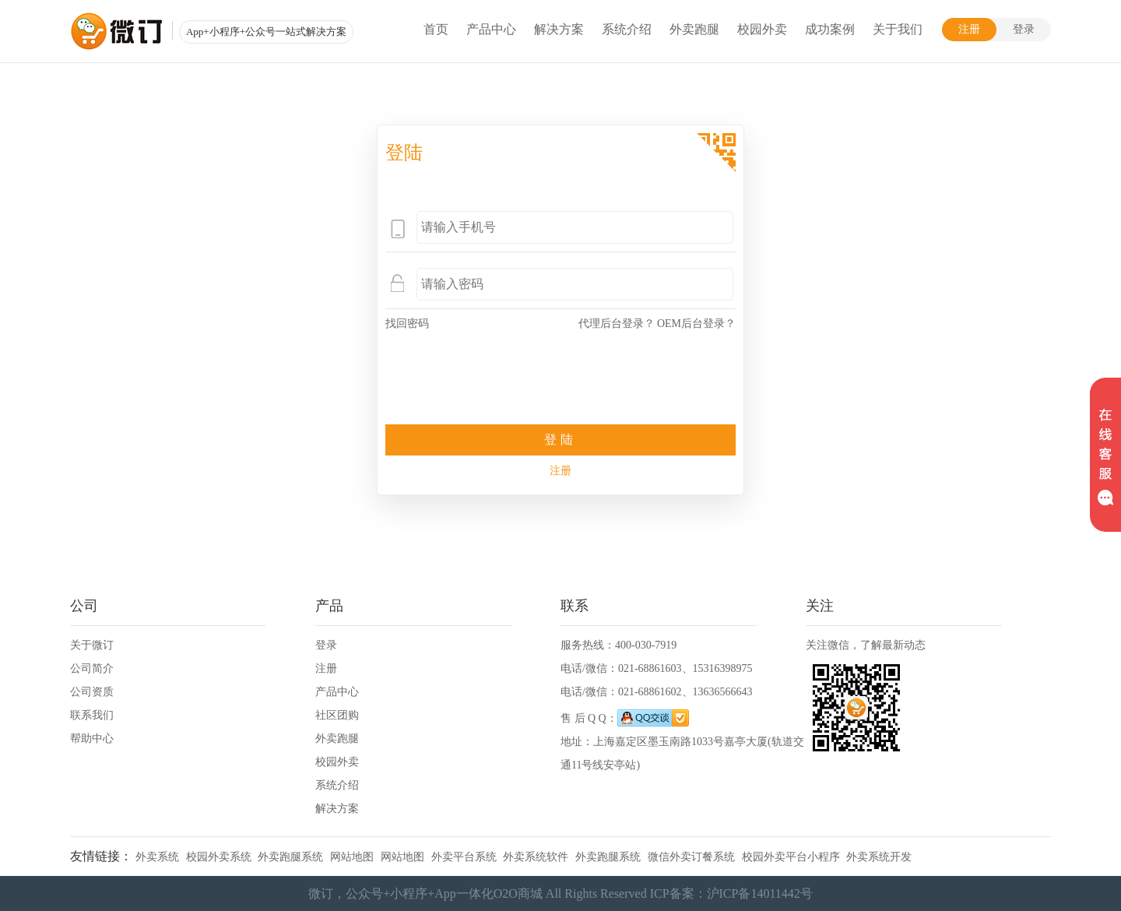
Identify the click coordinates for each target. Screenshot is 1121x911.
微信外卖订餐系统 (691, 857)
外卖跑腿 (694, 29)
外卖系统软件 (535, 857)
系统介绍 (627, 29)
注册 (969, 29)
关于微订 (92, 645)
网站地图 (352, 857)
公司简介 (92, 668)
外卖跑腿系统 (290, 857)
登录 (1024, 29)
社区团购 (337, 715)
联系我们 (92, 715)
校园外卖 (762, 29)
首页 (435, 29)
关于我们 (897, 29)
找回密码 (407, 323)
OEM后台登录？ (696, 323)
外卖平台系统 (464, 857)
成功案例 (830, 29)
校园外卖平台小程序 (791, 857)
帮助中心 (92, 738)
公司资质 (92, 692)
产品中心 (491, 29)
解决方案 (559, 29)
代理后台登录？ (616, 323)
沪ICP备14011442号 (760, 893)
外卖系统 (157, 857)
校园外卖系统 (218, 857)
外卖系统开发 (879, 857)
